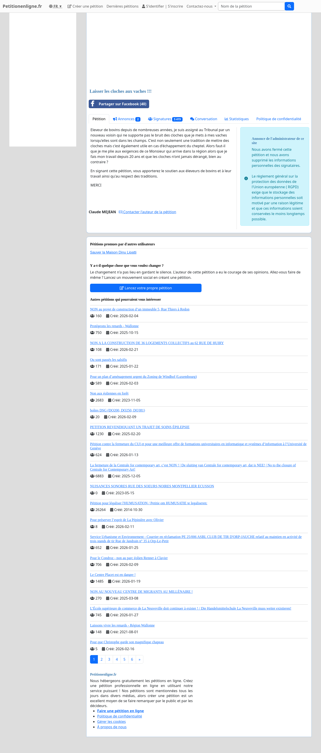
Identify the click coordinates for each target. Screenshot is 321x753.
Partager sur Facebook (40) (117, 104)
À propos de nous (112, 726)
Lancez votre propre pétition (146, 287)
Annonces (126, 119)
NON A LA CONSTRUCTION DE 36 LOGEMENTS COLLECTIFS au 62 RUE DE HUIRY (157, 343)
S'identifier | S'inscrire (162, 6)
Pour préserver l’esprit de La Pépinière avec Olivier (127, 520)
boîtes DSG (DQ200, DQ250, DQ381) (117, 410)
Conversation (203, 118)
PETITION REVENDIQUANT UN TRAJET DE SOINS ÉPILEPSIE (139, 427)
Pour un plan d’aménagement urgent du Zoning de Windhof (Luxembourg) (143, 377)
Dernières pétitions (122, 6)
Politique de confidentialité (278, 118)
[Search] (251, 6)
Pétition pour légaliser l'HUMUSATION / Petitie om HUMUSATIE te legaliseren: (148, 503)
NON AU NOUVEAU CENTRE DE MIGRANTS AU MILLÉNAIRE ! (141, 592)
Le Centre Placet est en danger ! (113, 575)
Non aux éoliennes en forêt (109, 393)
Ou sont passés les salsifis (108, 360)
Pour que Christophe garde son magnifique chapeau (127, 642)
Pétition (99, 118)
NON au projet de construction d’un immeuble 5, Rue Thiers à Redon (139, 309)
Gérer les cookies (111, 721)
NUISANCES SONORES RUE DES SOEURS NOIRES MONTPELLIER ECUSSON (152, 486)
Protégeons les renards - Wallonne (114, 326)
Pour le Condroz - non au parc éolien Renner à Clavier (129, 558)
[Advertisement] (199, 51)
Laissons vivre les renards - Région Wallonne (122, 625)
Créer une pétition (85, 6)
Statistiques (237, 118)
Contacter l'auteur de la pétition (147, 211)
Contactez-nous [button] (200, 6)
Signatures (165, 119)
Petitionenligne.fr (22, 6)
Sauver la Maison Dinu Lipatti (113, 252)
